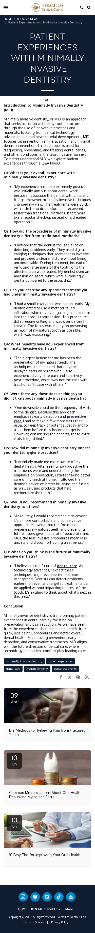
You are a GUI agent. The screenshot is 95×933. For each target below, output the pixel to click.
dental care (13, 668)
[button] (5, 7)
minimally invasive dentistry (24, 661)
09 (14, 697)
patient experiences (60, 661)
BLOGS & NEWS (27, 19)
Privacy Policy (59, 922)
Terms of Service (34, 922)
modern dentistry (37, 668)
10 (14, 759)
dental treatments (65, 668)
